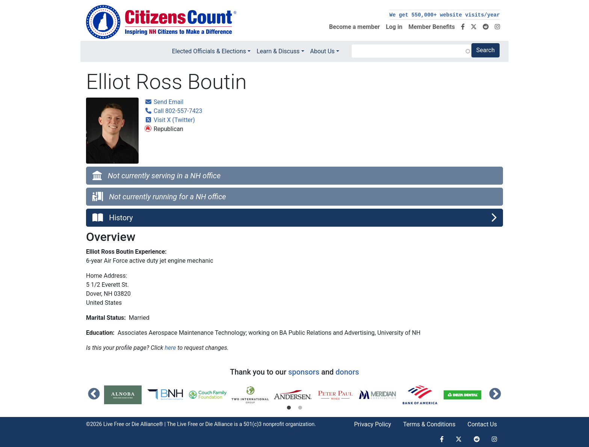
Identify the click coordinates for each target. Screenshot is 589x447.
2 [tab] (300, 408)
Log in (394, 26)
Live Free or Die (195, 424)
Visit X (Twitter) (170, 119)
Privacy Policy (372, 424)
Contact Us (482, 424)
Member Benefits (431, 26)
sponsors (303, 371)
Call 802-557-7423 (173, 110)
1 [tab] (289, 408)
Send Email (164, 101)
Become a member (354, 26)
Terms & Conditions (429, 424)
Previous (94, 394)
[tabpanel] (125, 394)
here (170, 347)
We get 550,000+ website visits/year (445, 15)
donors (347, 371)
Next (495, 394)
